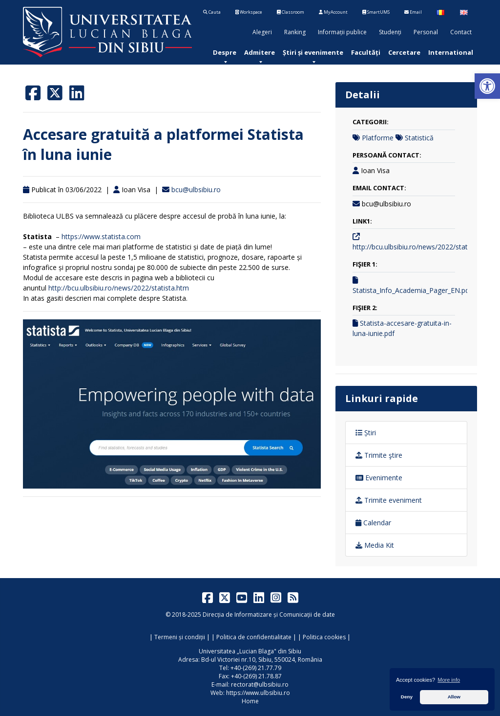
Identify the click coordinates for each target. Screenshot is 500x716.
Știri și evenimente (313, 52)
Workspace (248, 12)
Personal (426, 32)
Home (250, 701)
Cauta (212, 12)
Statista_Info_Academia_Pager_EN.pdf (412, 290)
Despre (224, 52)
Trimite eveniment (388, 500)
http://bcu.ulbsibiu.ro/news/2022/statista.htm (118, 287)
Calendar (373, 522)
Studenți (390, 32)
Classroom (290, 12)
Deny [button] (407, 696)
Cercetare (404, 52)
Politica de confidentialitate (254, 637)
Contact (461, 32)
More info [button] (449, 680)
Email (413, 12)
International (450, 52)
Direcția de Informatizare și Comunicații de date (269, 614)
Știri (365, 432)
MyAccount (333, 12)
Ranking (295, 32)
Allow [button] (454, 696)
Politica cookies (324, 637)
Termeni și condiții (179, 637)
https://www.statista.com (101, 236)
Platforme (378, 137)
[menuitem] (224, 52)
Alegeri (262, 32)
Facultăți (365, 52)
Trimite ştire (378, 455)
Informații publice (342, 32)
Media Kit (374, 545)
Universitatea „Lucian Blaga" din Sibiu (250, 651)
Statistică (419, 137)
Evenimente (378, 477)
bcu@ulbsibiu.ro (196, 189)
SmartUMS (376, 12)
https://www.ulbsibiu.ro (258, 693)
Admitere (259, 52)
